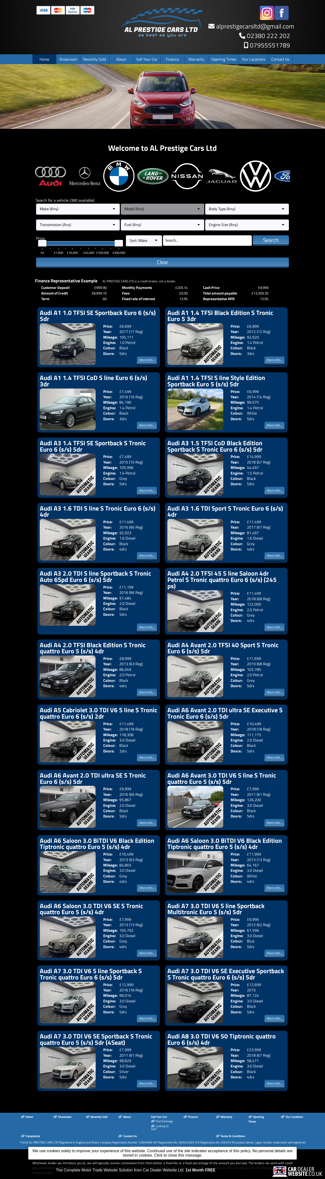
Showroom (68, 59)
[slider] (42, 243)
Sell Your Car (146, 59)
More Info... (147, 359)
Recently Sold (94, 59)
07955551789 (270, 45)
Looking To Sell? (160, 1127)
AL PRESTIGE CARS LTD (43, 1142)
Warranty (196, 59)
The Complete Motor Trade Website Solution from (135, 1170)
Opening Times (223, 59)
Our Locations (253, 59)
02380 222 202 (268, 35)
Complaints (30, 1136)
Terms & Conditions (230, 1136)
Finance (172, 59)
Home (44, 59)
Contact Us (280, 59)
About (121, 59)
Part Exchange (162, 1121)
